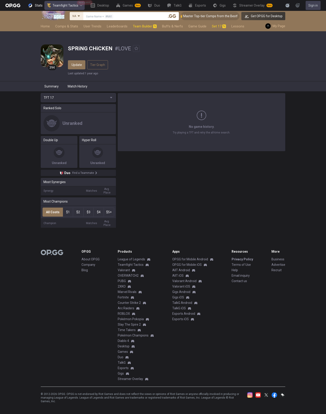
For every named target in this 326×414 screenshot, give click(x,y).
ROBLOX (124, 313)
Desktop (123, 346)
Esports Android (183, 313)
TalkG (122, 362)
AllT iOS (178, 275)
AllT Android (181, 270)
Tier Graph (97, 65)
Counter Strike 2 (129, 303)
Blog (85, 270)
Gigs (121, 373)
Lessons (237, 26)
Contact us (239, 281)
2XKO (122, 286)
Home (45, 26)
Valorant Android (184, 281)
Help (235, 270)
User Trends (92, 26)
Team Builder (145, 26)
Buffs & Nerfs (172, 26)
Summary (51, 86)
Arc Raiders (126, 308)
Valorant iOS (181, 286)
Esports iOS (180, 319)
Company (88, 264)
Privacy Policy (242, 259)
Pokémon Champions (133, 335)
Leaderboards (117, 26)
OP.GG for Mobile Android (190, 259)
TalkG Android (182, 303)
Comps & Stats (66, 26)
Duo (120, 357)
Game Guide (197, 26)
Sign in (313, 5)
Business (277, 259)
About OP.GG (91, 259)
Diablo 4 (123, 341)
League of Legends (131, 259)
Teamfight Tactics (64, 5)
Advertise (278, 264)
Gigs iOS (178, 297)
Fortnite (123, 297)
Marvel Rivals (127, 292)
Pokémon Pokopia (131, 319)
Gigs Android (181, 292)
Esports (123, 368)
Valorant (124, 270)
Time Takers (127, 330)
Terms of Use (241, 264)
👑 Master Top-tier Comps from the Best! (214, 16)
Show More (201, 133)
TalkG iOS (179, 308)
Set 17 (219, 26)
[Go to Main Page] (13, 5)
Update (77, 65)
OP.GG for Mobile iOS (187, 264)
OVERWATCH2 (128, 275)
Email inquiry (241, 275)
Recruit (276, 270)
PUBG (122, 281)
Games (123, 351)
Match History (77, 86)
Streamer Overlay (130, 379)
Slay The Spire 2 (129, 324)
